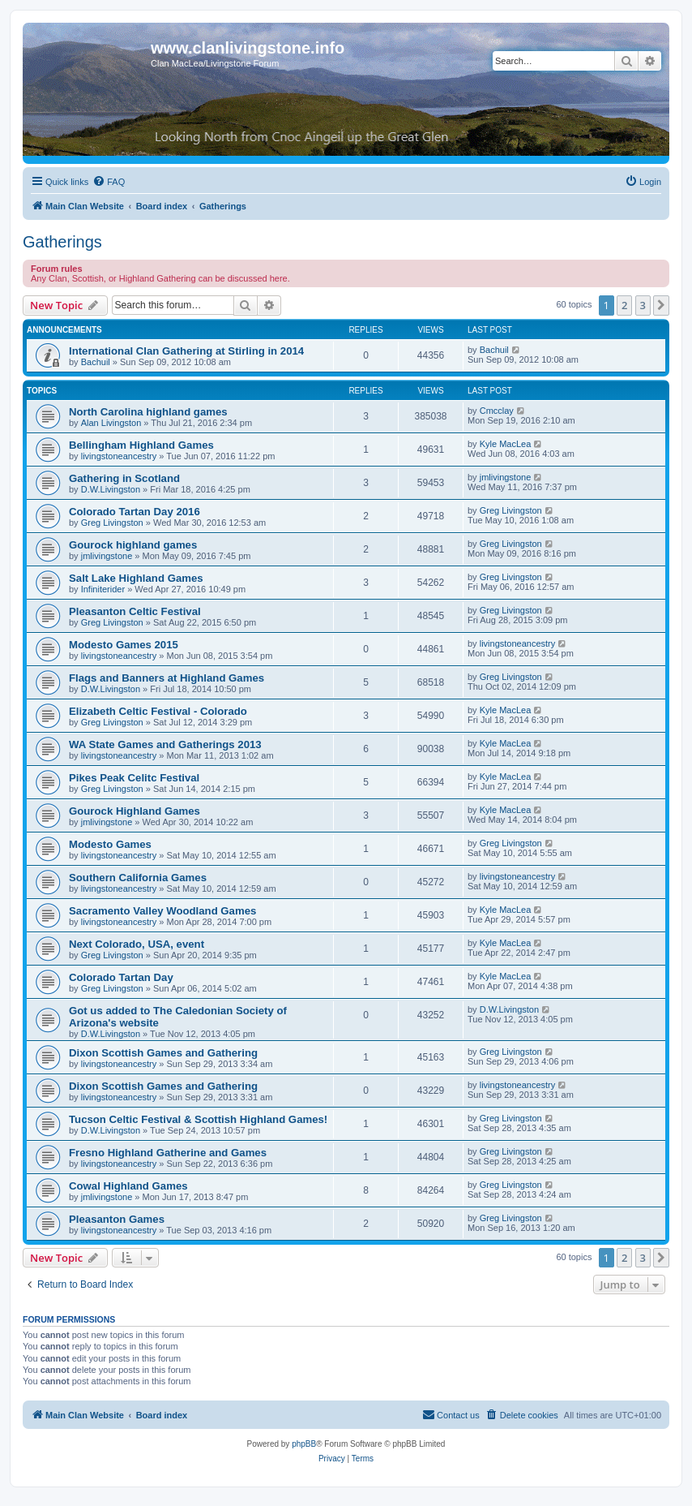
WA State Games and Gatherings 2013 (165, 744)
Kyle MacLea (506, 444)
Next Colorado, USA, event (136, 944)
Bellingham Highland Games (141, 445)
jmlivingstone (506, 477)
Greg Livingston (112, 522)
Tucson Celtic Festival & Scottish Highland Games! (198, 1119)
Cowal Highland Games (128, 1186)
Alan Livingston (111, 423)
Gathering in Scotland (124, 478)
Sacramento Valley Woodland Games (162, 911)
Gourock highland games (133, 545)
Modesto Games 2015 (123, 645)
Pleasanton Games (116, 1219)
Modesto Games (110, 844)
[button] (661, 305)
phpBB (304, 1443)
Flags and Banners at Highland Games (166, 678)
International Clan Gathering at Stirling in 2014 (186, 351)
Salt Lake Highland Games (136, 578)
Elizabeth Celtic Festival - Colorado (158, 711)
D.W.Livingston (110, 489)
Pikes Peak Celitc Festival (134, 778)
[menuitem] (108, 181)
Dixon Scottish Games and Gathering (163, 1053)
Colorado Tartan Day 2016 (134, 512)
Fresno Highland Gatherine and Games (168, 1153)
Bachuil (95, 362)
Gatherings (62, 242)
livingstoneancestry (119, 456)
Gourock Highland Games (134, 811)
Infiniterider (103, 589)
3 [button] (643, 305)
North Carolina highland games (148, 412)
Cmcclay (497, 410)
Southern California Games (138, 877)
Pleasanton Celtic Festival (135, 611)
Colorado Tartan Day (121, 977)
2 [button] (624, 305)
